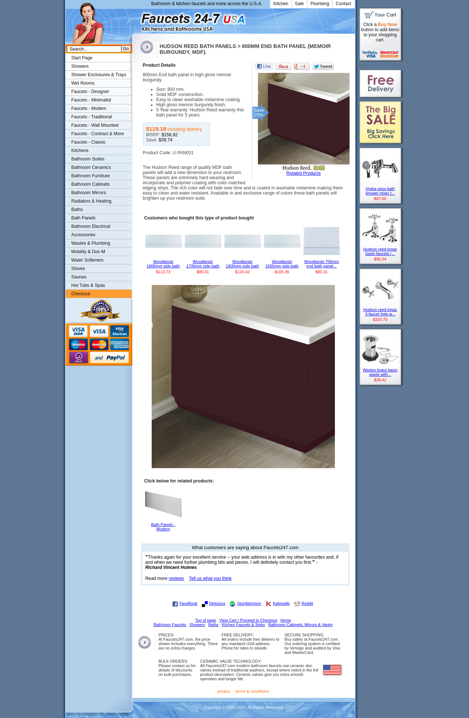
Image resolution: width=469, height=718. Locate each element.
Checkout (81, 293)
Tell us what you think (210, 578)
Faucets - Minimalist (91, 100)
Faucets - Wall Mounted (95, 125)
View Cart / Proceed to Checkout (248, 620)
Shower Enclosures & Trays (98, 74)
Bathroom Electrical (90, 226)
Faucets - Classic (88, 142)
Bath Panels (83, 218)
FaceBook (188, 603)
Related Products (304, 173)
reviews (176, 578)
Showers (80, 66)
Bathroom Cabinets (90, 184)
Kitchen (280, 3)
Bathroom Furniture (90, 175)
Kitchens (80, 150)
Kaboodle (281, 603)
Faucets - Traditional (91, 116)
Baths (77, 209)
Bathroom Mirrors (88, 192)
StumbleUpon (249, 603)
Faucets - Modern (89, 108)
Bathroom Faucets (170, 624)
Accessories (83, 234)
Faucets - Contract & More (97, 133)
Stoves (78, 268)
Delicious (217, 603)
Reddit (307, 603)
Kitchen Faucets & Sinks (243, 624)
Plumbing (319, 3)
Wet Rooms (83, 83)
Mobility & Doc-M (88, 251)
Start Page (82, 57)
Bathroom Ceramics (91, 167)
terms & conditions (252, 691)
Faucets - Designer (90, 91)
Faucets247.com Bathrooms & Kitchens (136, 19)
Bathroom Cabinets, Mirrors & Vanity (300, 624)
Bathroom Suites (87, 159)
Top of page (205, 620)
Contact (343, 3)
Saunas (79, 277)
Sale (299, 3)
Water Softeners (87, 260)
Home (285, 620)
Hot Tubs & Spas (88, 285)
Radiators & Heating (91, 201)
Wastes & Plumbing (90, 243)
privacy (223, 691)
